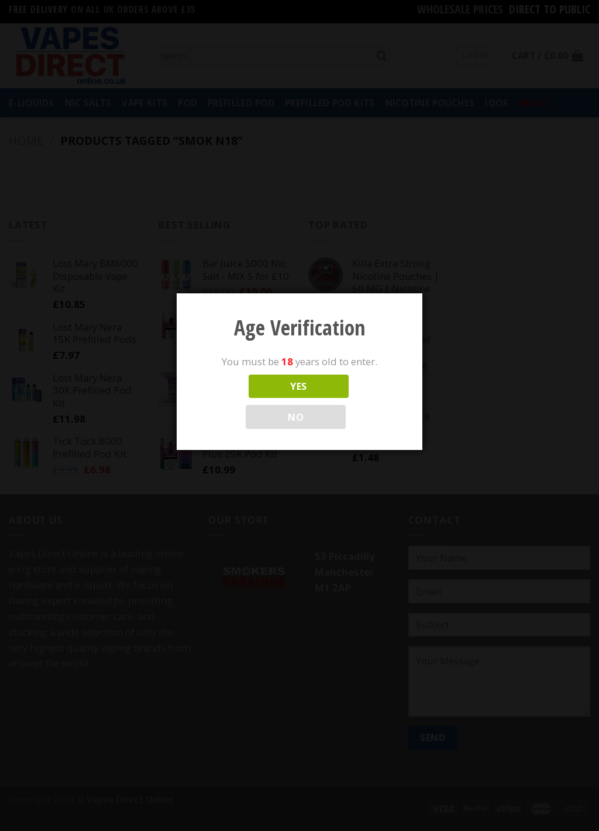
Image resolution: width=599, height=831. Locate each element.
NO (296, 417)
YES (298, 386)
